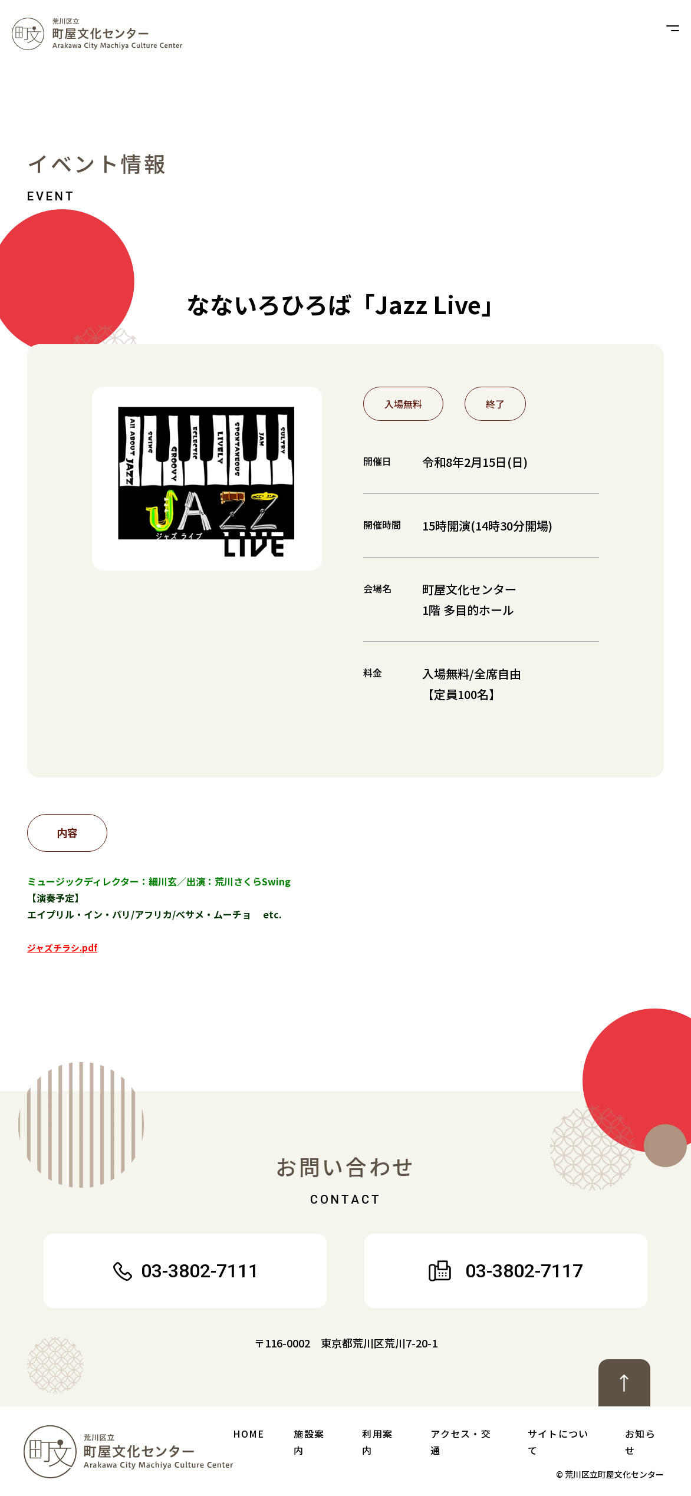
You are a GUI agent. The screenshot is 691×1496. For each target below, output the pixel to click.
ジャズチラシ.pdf (65, 947)
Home (248, 1433)
